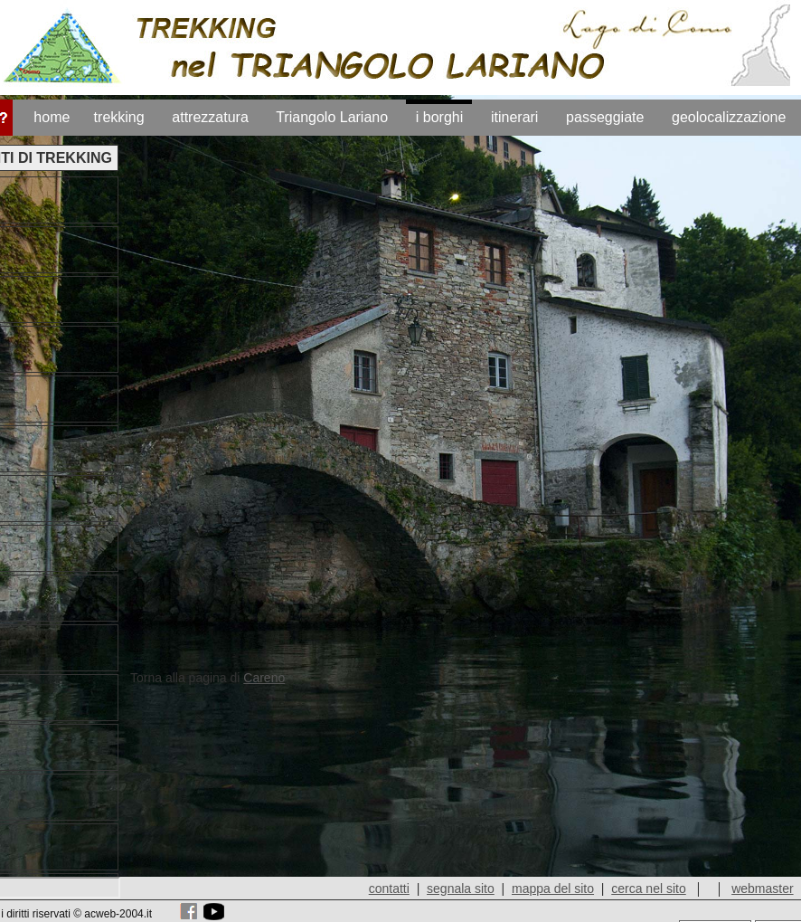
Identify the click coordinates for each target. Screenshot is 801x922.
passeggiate (605, 117)
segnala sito (461, 888)
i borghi (439, 117)
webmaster (763, 888)
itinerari (514, 117)
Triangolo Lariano (332, 117)
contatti (389, 888)
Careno (264, 677)
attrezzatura (210, 117)
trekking (119, 117)
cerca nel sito (649, 888)
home (51, 117)
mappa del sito (553, 888)
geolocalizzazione (729, 117)
